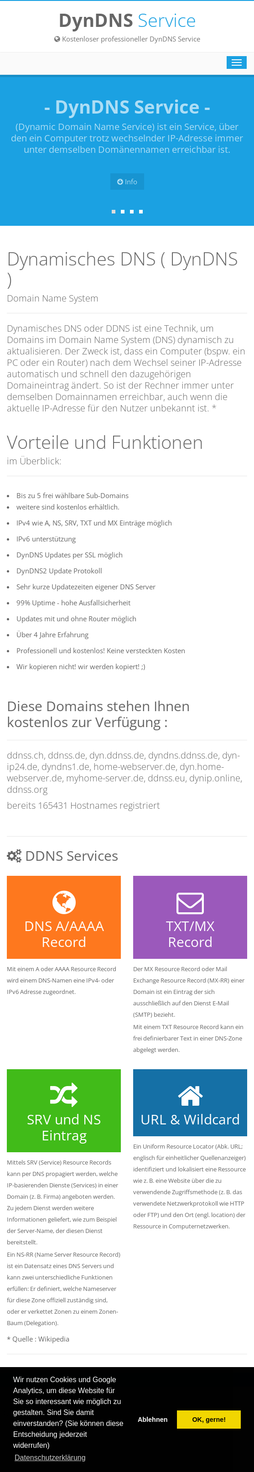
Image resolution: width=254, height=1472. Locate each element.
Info (127, 181)
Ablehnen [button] (153, 1419)
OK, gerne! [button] (209, 1419)
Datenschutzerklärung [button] (50, 1458)
